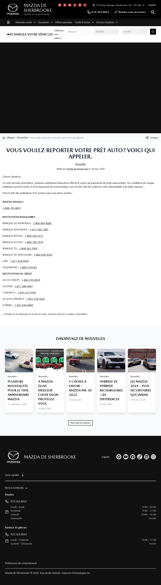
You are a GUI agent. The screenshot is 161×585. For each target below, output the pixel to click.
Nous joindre (14, 487)
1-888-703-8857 (12, 208)
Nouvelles (22, 137)
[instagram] (153, 456)
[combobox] (68, 32)
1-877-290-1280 (39, 229)
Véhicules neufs (25, 22)
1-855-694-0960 (24, 305)
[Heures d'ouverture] (118, 5)
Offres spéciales (63, 22)
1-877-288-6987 (23, 286)
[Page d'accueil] (12, 457)
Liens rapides (12, 474)
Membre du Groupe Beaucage (37, 14)
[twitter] (118, 456)
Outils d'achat (84, 22)
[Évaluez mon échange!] (153, 32)
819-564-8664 (98, 12)
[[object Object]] (151, 138)
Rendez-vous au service (130, 13)
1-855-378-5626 (35, 298)
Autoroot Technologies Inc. (76, 572)
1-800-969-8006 (42, 223)
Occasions (45, 22)
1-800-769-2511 (34, 235)
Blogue (11, 137)
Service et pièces (107, 22)
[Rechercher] (153, 12)
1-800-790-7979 (34, 242)
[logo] (13, 9)
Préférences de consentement (21, 563)
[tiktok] (139, 456)
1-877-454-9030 (19, 261)
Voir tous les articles (80, 423)
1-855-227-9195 (26, 292)
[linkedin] (146, 456)
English (152, 4)
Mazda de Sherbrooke (38, 8)
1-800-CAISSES (28, 267)
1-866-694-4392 (43, 254)
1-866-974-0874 (31, 279)
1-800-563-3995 (28, 248)
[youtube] (125, 456)
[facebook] (132, 456)
